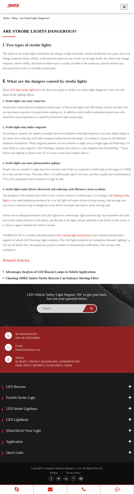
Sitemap (54, 473)
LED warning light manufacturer (73, 235)
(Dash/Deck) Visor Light (23, 430)
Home (6, 18)
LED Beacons (16, 387)
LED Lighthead (17, 419)
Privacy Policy (73, 473)
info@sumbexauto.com (27, 349)
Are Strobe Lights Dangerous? (35, 18)
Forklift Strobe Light (20, 398)
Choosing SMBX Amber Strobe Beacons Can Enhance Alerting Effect (52, 278)
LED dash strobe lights (22, 89)
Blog (14, 18)
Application (14, 441)
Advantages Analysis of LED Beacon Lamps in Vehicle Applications (50, 272)
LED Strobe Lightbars (21, 409)
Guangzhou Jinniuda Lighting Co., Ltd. (62, 468)
